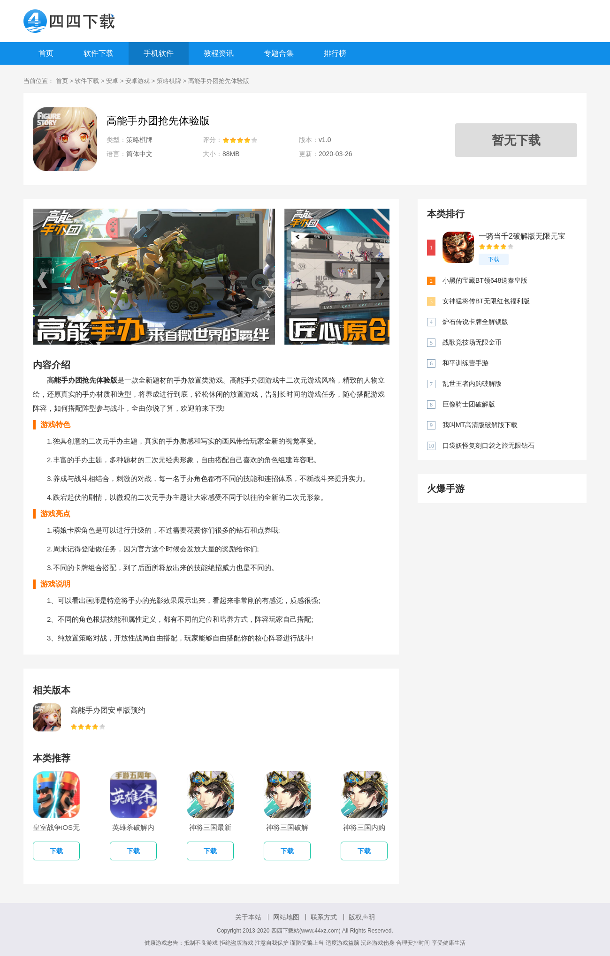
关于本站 (248, 917)
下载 (493, 259)
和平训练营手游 (465, 363)
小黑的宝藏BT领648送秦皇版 (484, 280)
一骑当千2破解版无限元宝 (522, 236)
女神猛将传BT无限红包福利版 (486, 301)
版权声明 (362, 917)
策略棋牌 (169, 80)
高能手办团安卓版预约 (107, 710)
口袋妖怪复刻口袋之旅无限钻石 (488, 445)
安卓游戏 (137, 80)
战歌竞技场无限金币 (472, 342)
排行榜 (335, 53)
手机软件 (159, 53)
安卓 (112, 80)
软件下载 (99, 53)
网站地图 (286, 917)
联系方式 (324, 917)
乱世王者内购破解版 (472, 383)
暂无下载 (516, 140)
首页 (45, 53)
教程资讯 (219, 53)
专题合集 (279, 53)
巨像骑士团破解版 (468, 404)
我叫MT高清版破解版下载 (480, 425)
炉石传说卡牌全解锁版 (475, 321)
